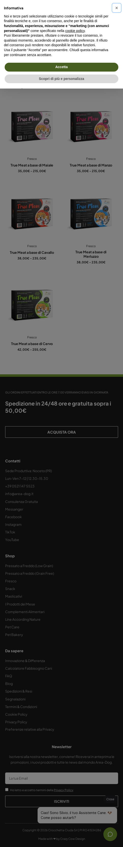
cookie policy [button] (75, 31)
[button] (117, 8)
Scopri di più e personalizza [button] (61, 79)
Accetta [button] (61, 67)
